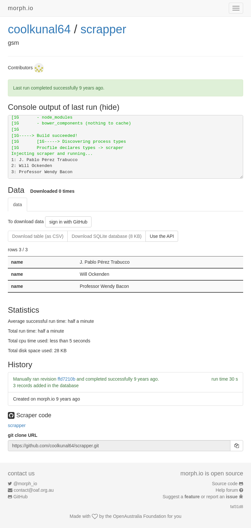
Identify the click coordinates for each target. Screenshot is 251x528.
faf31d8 (236, 506)
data (17, 204)
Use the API (162, 236)
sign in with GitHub (68, 221)
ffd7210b (66, 379)
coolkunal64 (39, 29)
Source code (225, 483)
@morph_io (25, 483)
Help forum (227, 490)
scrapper (103, 29)
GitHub (20, 496)
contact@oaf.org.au (34, 490)
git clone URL (22, 435)
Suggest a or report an (201, 496)
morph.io (20, 8)
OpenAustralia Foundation (139, 516)
